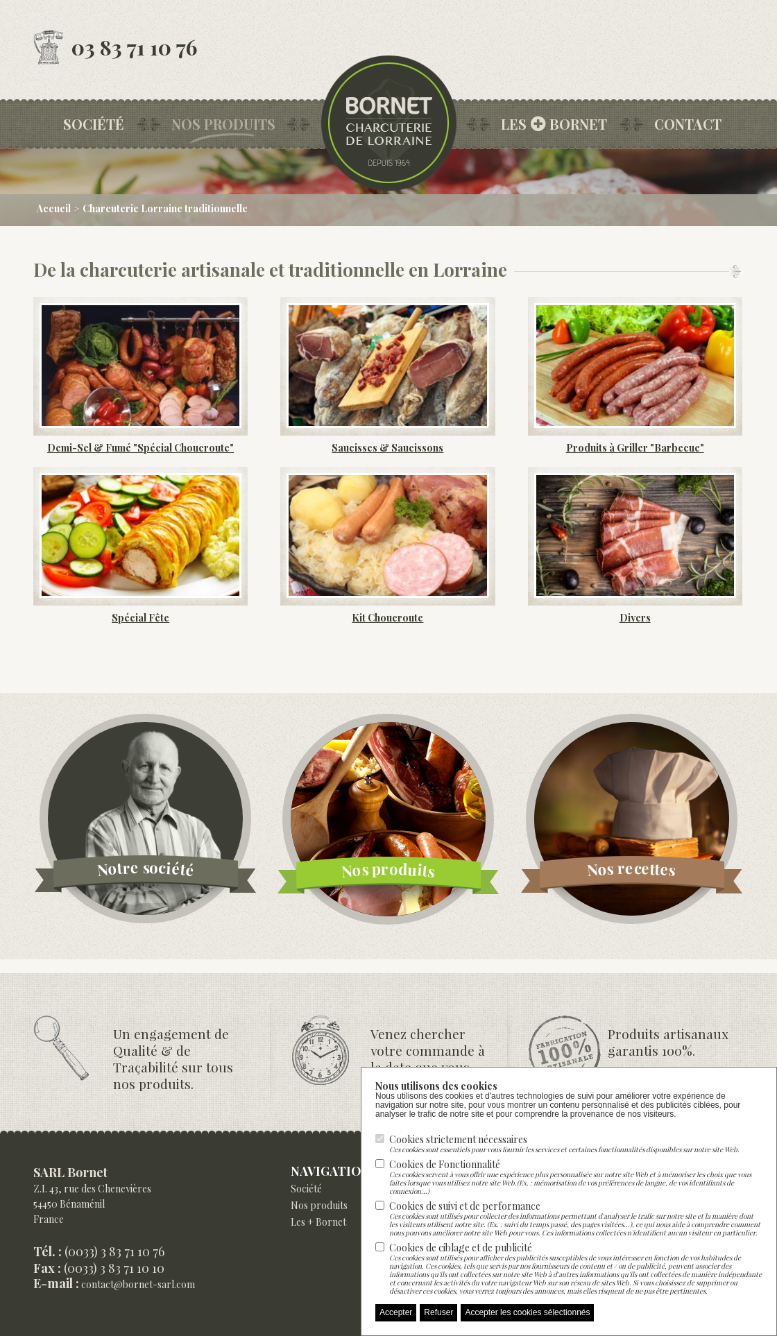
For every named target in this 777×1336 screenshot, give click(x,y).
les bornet (554, 123)
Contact (688, 123)
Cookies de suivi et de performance (575, 1218)
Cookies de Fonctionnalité (575, 1176)
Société (93, 123)
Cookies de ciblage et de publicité (575, 1268)
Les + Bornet (318, 1221)
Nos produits (223, 123)
